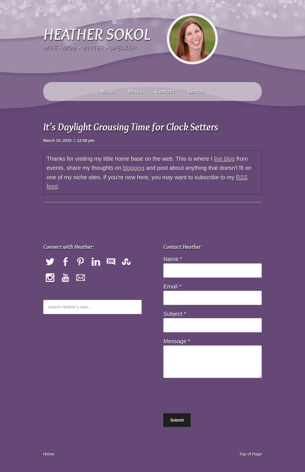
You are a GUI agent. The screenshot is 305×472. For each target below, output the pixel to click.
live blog (224, 159)
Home (48, 454)
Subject (174, 314)
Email (172, 286)
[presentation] (206, 394)
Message (176, 341)
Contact (164, 91)
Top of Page (250, 454)
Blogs (108, 91)
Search (195, 91)
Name (172, 259)
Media (135, 91)
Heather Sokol (96, 34)
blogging (134, 168)
